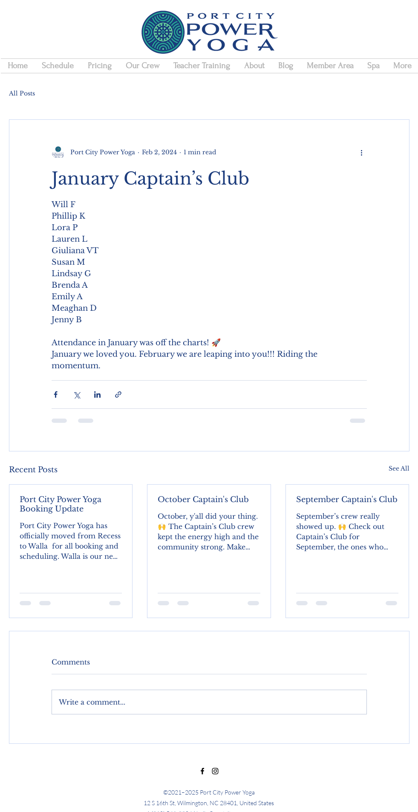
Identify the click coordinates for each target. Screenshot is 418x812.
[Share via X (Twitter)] (76, 394)
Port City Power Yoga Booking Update (60, 504)
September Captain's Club (347, 499)
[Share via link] (118, 394)
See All (399, 468)
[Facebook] (202, 771)
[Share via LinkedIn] (97, 394)
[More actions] (362, 152)
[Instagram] (215, 771)
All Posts (22, 93)
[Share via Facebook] (56, 394)
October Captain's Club (203, 499)
